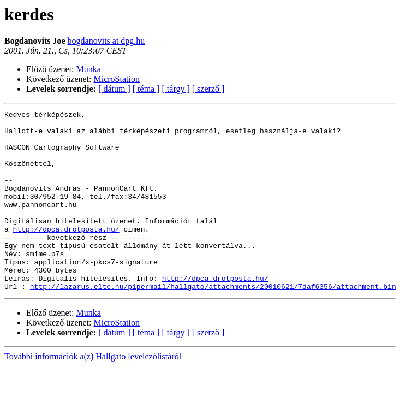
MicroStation (117, 79)
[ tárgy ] (176, 88)
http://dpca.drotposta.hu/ (66, 253)
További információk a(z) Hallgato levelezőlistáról (92, 392)
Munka (88, 69)
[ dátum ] (114, 88)
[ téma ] (146, 88)
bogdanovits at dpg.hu (106, 40)
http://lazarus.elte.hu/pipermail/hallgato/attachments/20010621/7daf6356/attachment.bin (213, 322)
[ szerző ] (208, 88)
